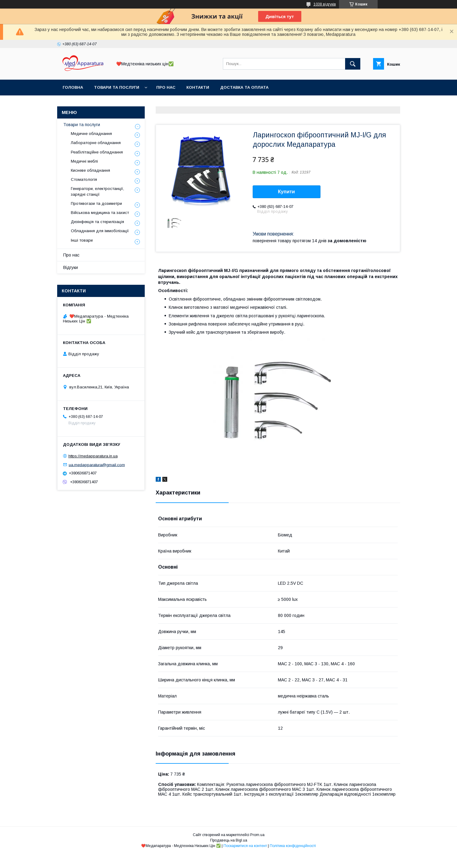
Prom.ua (257, 835)
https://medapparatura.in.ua (93, 456)
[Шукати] (352, 64)
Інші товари (82, 240)
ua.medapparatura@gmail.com (97, 464)
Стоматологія (84, 179)
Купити (286, 191)
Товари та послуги (116, 87)
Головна (73, 87)
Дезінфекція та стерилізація (97, 221)
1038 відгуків (324, 4)
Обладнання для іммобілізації (100, 231)
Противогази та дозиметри (96, 203)
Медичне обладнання (91, 133)
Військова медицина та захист (100, 212)
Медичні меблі (84, 161)
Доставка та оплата (244, 87)
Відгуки (70, 267)
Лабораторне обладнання (96, 142)
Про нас (165, 87)
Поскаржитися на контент (245, 846)
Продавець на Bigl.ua (228, 840)
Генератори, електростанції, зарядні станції (97, 191)
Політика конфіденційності (293, 846)
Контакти (197, 87)
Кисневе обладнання (90, 170)
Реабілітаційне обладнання (97, 152)
